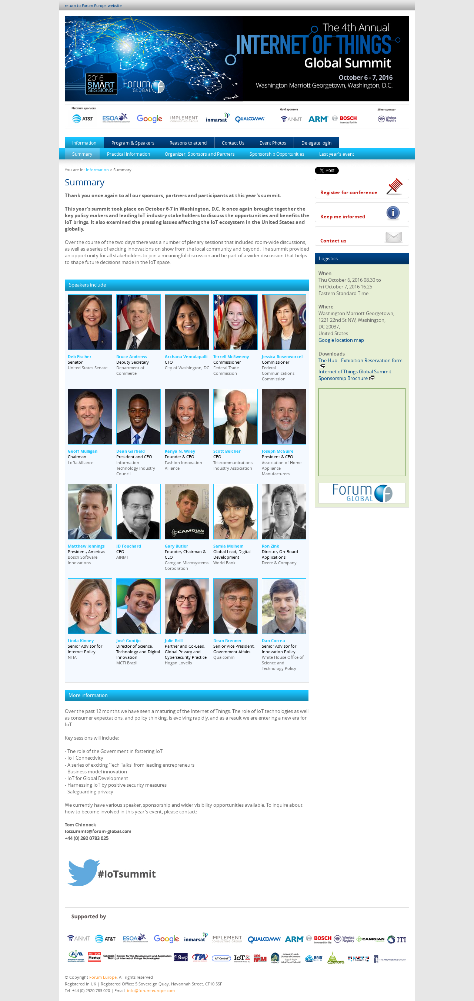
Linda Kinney (81, 640)
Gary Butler (176, 546)
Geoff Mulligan (82, 451)
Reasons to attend (188, 143)
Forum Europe (103, 977)
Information (84, 143)
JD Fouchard (128, 546)
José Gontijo (128, 640)
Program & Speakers (132, 143)
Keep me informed (342, 216)
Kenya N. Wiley (180, 451)
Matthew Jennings (86, 546)
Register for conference (348, 192)
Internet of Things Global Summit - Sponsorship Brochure (356, 374)
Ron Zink (270, 546)
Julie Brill (174, 640)
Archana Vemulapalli (186, 356)
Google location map (341, 340)
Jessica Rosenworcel (282, 356)
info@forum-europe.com (151, 990)
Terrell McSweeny (231, 356)
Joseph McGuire (278, 451)
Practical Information (128, 154)
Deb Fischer (79, 356)
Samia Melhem (228, 546)
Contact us (333, 240)
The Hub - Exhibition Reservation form (360, 362)
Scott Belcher (227, 451)
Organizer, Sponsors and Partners (200, 154)
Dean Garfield (130, 451)
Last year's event (336, 154)
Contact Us (233, 143)
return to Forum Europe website (93, 5)
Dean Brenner (227, 640)
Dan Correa (273, 640)
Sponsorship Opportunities (277, 154)
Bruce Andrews (131, 356)
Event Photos (273, 143)
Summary (82, 154)
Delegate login (316, 143)
